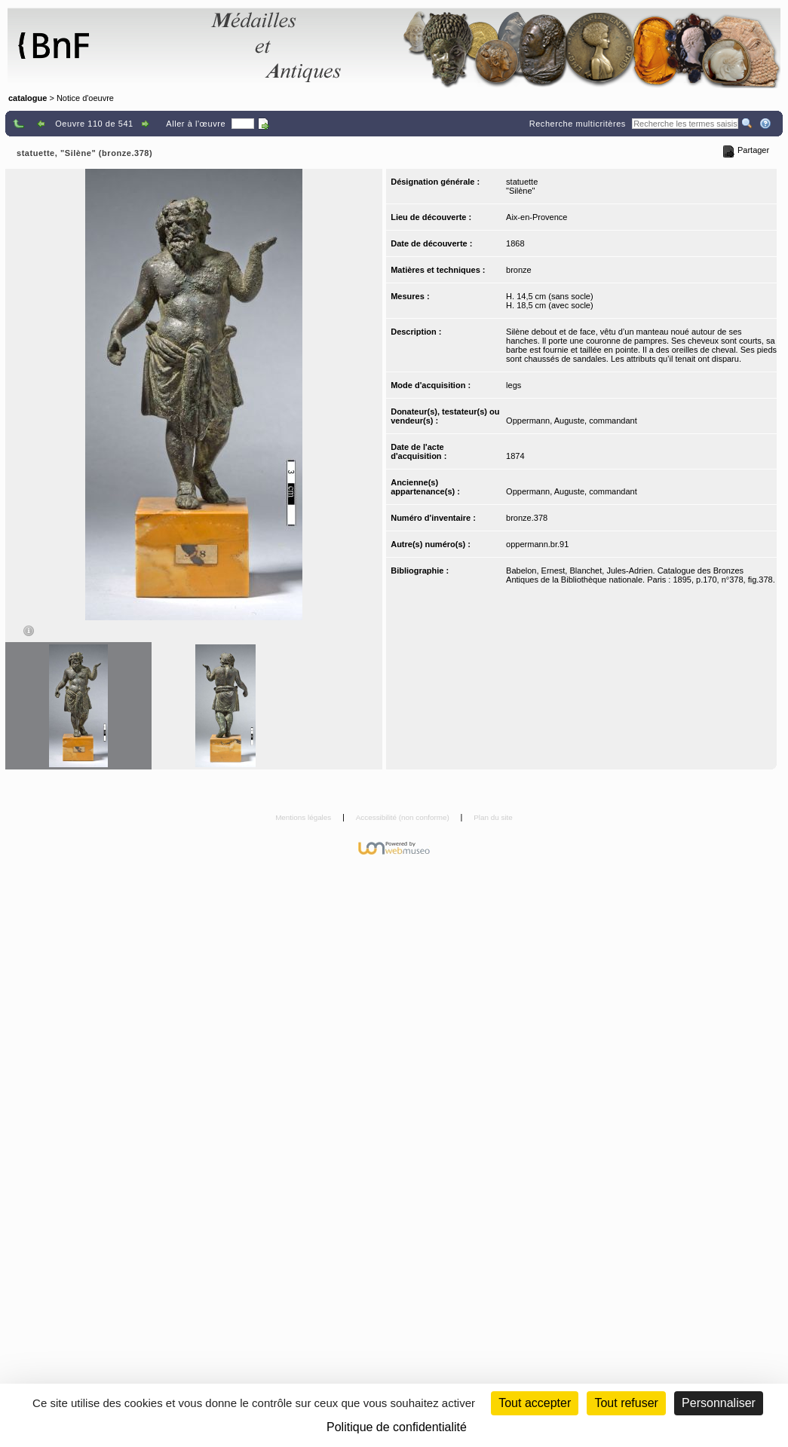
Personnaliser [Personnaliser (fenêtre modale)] (719, 1403)
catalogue (27, 97)
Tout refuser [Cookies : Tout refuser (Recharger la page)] (626, 1403)
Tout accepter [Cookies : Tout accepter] (534, 1403)
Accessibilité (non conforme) (404, 817)
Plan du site (493, 817)
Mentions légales (304, 817)
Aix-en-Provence (536, 217)
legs (513, 385)
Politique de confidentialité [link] (397, 1427)
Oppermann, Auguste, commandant (571, 420)
